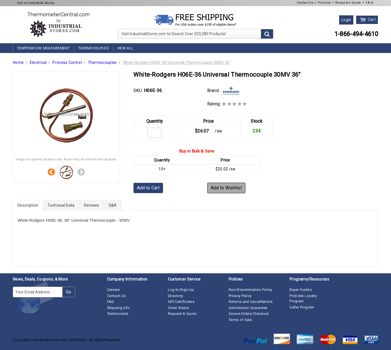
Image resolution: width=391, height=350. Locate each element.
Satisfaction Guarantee (248, 308)
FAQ (110, 302)
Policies (324, 2)
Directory (175, 296)
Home (18, 62)
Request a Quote (348, 2)
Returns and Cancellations (251, 302)
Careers (113, 290)
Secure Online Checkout (249, 314)
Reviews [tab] (91, 205)
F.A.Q (369, 2)
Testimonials (118, 314)
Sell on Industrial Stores (35, 3)
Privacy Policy (240, 296)
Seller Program (301, 307)
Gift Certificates (181, 302)
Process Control (67, 62)
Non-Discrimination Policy (250, 290)
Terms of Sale (240, 320)
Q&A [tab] (112, 205)
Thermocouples (93, 48)
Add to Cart (148, 187)
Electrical (38, 62)
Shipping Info (118, 308)
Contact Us (305, 2)
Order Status (178, 308)
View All (125, 48)
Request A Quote (182, 314)
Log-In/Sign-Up (181, 290)
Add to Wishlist (226, 187)
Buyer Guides (300, 290)
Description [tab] (28, 205)
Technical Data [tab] (60, 205)
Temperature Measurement (43, 48)
